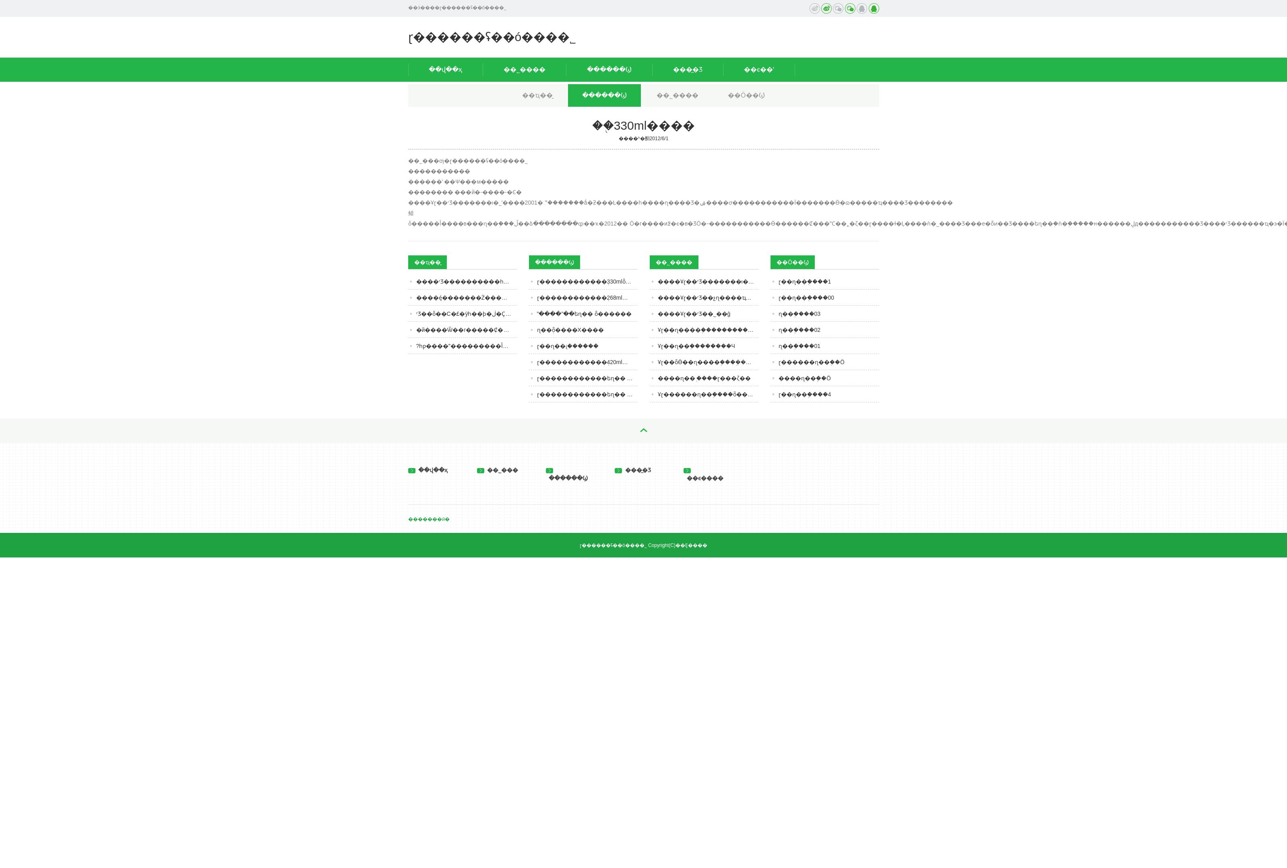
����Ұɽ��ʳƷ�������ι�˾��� (708, 281)
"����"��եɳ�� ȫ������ (584, 314)
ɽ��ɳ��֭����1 (805, 281)
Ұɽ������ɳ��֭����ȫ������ (708, 394)
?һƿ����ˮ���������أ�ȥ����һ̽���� (466, 346)
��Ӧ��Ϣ (746, 95)
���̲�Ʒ (687, 69)
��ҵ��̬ (537, 95)
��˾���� (524, 69)
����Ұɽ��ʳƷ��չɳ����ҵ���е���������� (708, 297)
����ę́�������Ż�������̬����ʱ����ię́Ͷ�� (466, 297)
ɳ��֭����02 (800, 330)
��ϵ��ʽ (759, 69)
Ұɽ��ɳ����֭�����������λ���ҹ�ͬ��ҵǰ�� (708, 330)
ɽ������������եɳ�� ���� (587, 394)
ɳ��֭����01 (800, 346)
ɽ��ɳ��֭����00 (807, 297)
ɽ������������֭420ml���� (587, 362)
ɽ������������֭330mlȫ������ (587, 281)
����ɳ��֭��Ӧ (805, 378)
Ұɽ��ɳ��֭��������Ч (696, 346)
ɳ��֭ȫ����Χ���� (570, 330)
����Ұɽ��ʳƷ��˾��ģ (694, 314)
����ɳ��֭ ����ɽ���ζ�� (704, 378)
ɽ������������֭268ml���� (587, 297)
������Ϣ (609, 69)
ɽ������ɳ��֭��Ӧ (812, 362)
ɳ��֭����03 (800, 314)
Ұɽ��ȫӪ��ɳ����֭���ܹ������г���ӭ (708, 362)
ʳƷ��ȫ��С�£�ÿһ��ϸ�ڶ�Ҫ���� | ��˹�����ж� (466, 314)
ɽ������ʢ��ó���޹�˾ (492, 37)
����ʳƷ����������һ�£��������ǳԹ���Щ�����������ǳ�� (466, 281)
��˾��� (498, 470)
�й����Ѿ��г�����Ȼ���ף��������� (466, 330)
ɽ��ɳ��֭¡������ (568, 346)
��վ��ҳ (445, 69)
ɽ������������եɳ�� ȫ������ (587, 378)
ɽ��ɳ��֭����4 (805, 394)
